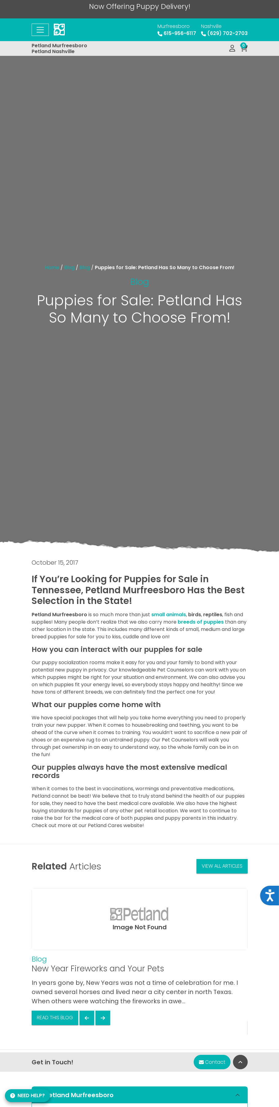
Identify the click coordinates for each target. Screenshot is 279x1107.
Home (52, 267)
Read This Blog (55, 1017)
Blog (69, 267)
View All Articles (222, 865)
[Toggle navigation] (40, 30)
